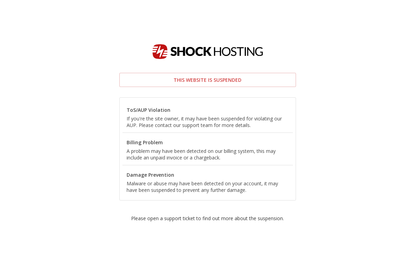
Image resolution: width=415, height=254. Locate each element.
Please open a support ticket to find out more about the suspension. (207, 218)
